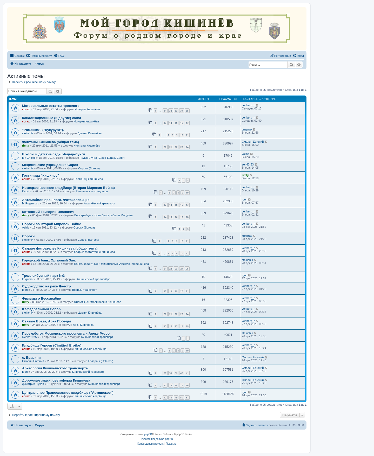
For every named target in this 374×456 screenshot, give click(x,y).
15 (176, 123)
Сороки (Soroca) (89, 168)
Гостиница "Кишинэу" (40, 175)
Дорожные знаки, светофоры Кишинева (56, 380)
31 (165, 110)
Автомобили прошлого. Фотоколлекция (56, 200)
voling (245, 153)
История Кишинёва (87, 109)
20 (165, 147)
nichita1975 (29, 336)
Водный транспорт (84, 289)
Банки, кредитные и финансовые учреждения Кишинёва (111, 263)
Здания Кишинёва (90, 133)
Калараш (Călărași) (100, 361)
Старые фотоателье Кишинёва (94, 251)
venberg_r (248, 105)
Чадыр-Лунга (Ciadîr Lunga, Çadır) (102, 157)
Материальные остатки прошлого (50, 106)
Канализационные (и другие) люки (51, 118)
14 (170, 123)
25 (187, 268)
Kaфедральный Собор (41, 309)
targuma (27, 279)
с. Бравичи (31, 358)
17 (187, 123)
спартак (247, 129)
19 (176, 291)
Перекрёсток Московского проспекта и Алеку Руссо (66, 333)
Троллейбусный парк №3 (43, 276)
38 (170, 373)
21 (170, 147)
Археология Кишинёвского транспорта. (55, 368)
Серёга (26, 191)
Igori (244, 199)
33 (176, 110)
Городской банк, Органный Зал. (49, 260)
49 (176, 397)
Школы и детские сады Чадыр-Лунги (53, 154)
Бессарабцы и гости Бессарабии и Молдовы (103, 215)
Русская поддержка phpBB (157, 439)
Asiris (25, 227)
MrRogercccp (30, 203)
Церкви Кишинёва (90, 312)
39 (176, 373)
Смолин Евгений (253, 141)
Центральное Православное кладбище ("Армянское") (67, 393)
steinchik (27, 133)
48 (170, 397)
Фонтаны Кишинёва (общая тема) (50, 142)
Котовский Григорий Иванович (48, 212)
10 (181, 135)
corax (26, 109)
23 (181, 147)
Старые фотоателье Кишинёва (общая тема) (60, 248)
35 (187, 110)
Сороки (28, 236)
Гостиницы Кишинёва (89, 179)
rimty (25, 145)
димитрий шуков (33, 383)
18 (187, 217)
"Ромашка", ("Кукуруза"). (43, 130)
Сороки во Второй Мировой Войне (51, 224)
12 (165, 385)
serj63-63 (248, 164)
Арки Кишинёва (83, 324)
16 (181, 123)
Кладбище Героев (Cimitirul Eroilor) (51, 345)
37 (165, 373)
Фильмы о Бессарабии (41, 298)
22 (176, 147)
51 (187, 397)
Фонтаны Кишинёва (87, 145)
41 (187, 373)
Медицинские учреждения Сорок (50, 165)
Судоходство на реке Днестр (46, 286)
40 (181, 373)
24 (187, 147)
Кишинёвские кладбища (92, 191)
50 (181, 397)
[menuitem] (39, 56)
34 (181, 110)
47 (165, 397)
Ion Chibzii (28, 157)
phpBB (148, 434)
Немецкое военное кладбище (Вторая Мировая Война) (68, 188)
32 (170, 110)
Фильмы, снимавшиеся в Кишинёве (97, 301)
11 (187, 135)
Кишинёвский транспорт (99, 203)
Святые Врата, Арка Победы (46, 321)
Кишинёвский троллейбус (93, 279)
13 (165, 123)
